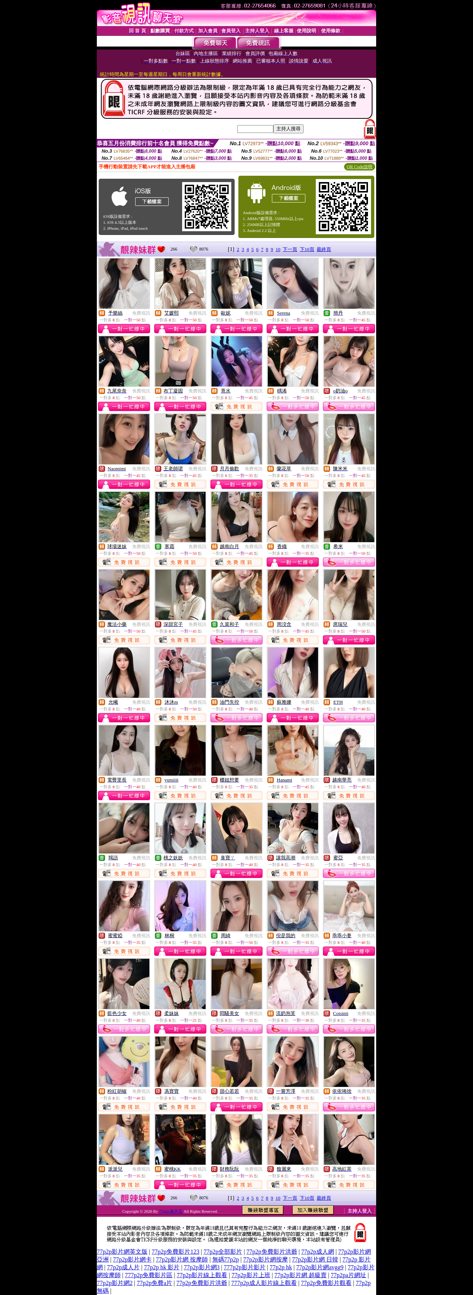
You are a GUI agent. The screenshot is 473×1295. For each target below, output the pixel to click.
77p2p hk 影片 (162, 1267)
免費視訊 (141, 313)
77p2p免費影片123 (175, 1251)
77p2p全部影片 (222, 1251)
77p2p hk (281, 1267)
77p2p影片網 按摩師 (182, 1259)
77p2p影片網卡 (132, 1259)
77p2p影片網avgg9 (319, 1267)
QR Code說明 (359, 166)
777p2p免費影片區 (148, 1275)
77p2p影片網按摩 (265, 1259)
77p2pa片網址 (348, 1275)
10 (278, 249)
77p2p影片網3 (202, 1267)
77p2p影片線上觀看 (202, 1275)
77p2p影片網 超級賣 (300, 1275)
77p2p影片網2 (115, 1283)
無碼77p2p (225, 1259)
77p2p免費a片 (154, 1283)
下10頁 (307, 249)
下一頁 (290, 249)
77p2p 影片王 (171, 1211)
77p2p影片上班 (251, 1275)
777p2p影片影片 (245, 1267)
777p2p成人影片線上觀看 (264, 1283)
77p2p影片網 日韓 (315, 1259)
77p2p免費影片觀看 (326, 1283)
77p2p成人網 (317, 1251)
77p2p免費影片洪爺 (272, 1251)
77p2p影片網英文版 (122, 1251)
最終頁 (324, 249)
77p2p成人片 (123, 1267)
